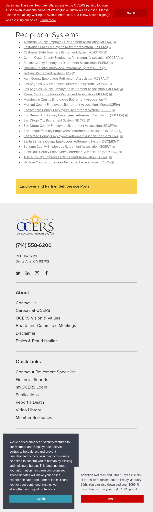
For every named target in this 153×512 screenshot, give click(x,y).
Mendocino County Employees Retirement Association (63, 100)
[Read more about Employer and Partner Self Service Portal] (76, 188)
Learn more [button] (48, 20)
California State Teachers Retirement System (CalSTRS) (64, 52)
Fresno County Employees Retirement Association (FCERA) (66, 63)
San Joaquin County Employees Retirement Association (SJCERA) (71, 131)
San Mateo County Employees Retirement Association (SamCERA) (71, 136)
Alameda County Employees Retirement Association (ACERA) (68, 42)
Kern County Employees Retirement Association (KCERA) (64, 78)
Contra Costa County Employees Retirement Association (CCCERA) (72, 58)
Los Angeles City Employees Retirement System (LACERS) (66, 84)
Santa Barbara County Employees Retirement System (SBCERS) (70, 141)
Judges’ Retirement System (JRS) (47, 73)
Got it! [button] (131, 13)
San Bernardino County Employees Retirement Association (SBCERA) (74, 115)
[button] (57, 489)
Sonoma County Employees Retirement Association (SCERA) (67, 147)
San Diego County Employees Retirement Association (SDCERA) (70, 126)
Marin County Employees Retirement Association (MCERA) (66, 94)
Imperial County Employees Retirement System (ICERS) (64, 68)
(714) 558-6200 (34, 245)
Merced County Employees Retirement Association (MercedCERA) (72, 105)
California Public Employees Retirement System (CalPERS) (66, 47)
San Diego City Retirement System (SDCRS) (55, 120)
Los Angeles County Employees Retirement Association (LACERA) (71, 89)
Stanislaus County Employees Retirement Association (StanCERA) (71, 152)
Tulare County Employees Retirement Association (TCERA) (66, 157)
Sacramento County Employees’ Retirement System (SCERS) (67, 110)
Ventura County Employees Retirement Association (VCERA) (67, 162)
